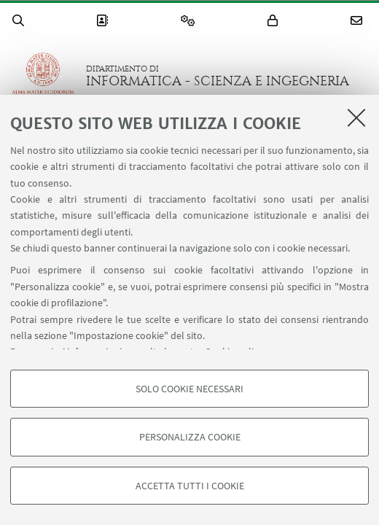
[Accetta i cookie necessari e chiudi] (356, 117)
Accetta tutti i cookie (190, 485)
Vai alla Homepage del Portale (43, 75)
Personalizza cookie (190, 436)
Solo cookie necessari (189, 388)
